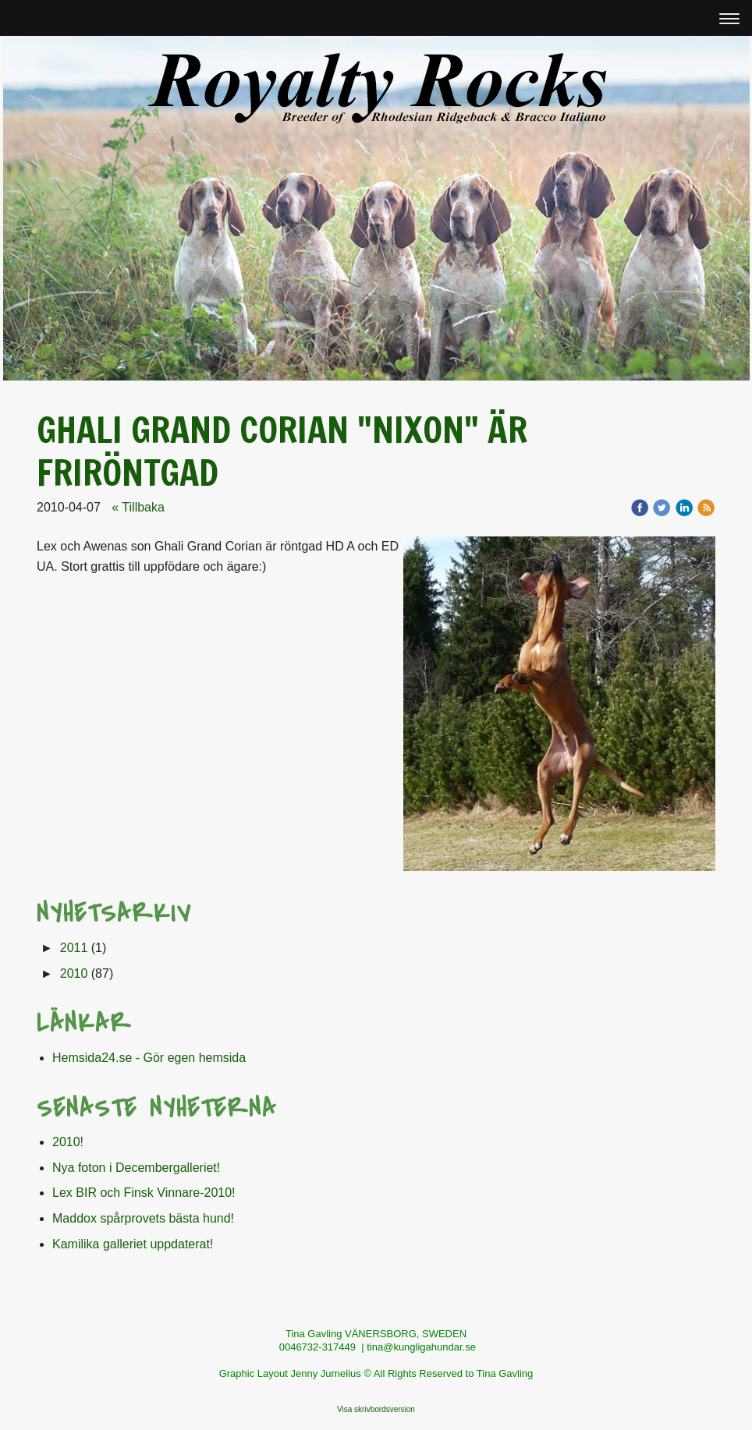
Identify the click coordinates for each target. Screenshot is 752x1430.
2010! (67, 1142)
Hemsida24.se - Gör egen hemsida (149, 1057)
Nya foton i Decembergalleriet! (136, 1167)
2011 (74, 947)
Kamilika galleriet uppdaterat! (132, 1244)
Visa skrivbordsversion (376, 1409)
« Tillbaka (138, 507)
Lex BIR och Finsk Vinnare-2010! (144, 1192)
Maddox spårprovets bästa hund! (143, 1218)
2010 (74, 973)
